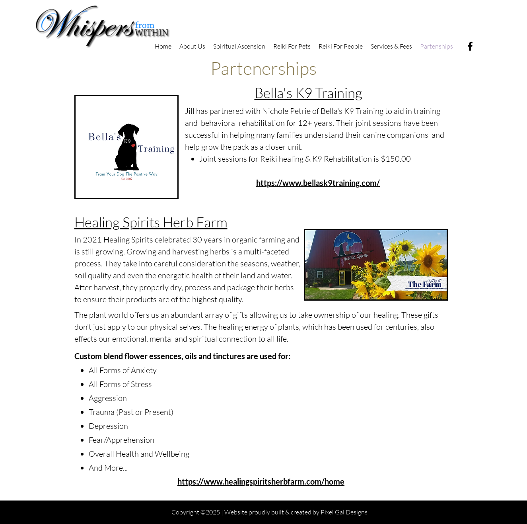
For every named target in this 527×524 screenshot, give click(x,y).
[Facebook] (470, 46)
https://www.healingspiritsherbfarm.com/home (260, 481)
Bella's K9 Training (308, 92)
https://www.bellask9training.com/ (318, 183)
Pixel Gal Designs (344, 512)
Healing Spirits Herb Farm (151, 222)
